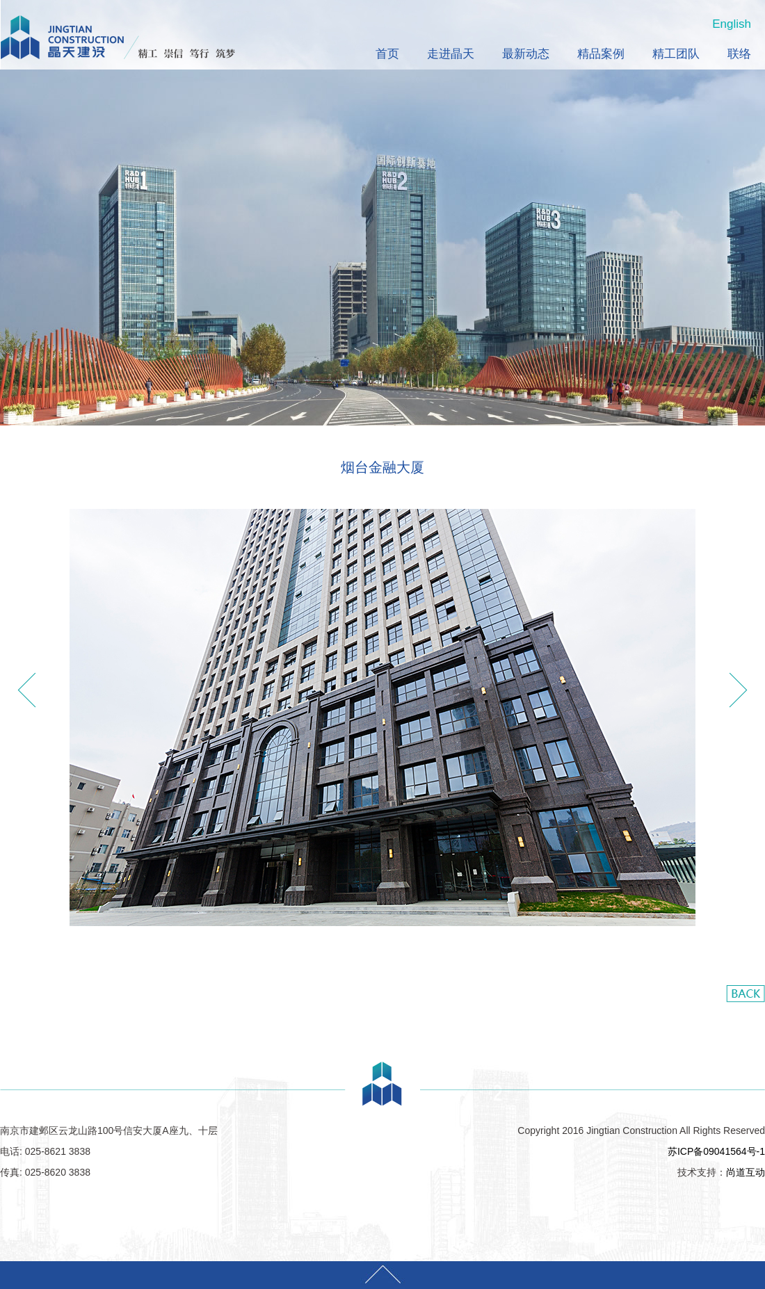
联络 (739, 53)
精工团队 (676, 53)
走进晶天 (450, 53)
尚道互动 (745, 1172)
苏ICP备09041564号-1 (716, 1151)
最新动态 (525, 53)
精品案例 (601, 53)
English (731, 24)
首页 (387, 53)
